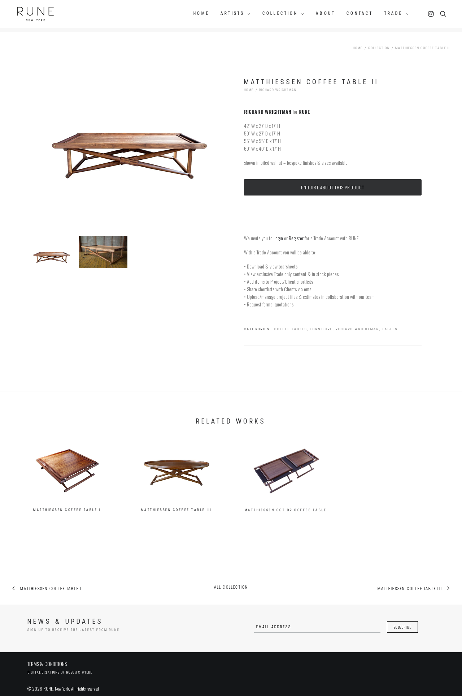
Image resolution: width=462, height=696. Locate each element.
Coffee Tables (290, 323)
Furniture (321, 323)
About (325, 13)
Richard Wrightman (278, 84)
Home (201, 13)
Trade (396, 13)
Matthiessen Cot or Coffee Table (286, 530)
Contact (359, 13)
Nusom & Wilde (79, 666)
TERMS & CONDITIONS (47, 658)
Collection (283, 13)
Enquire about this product (332, 181)
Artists (236, 13)
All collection (231, 582)
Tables (390, 323)
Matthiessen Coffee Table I (67, 512)
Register (296, 232)
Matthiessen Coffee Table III (176, 518)
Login (278, 232)
